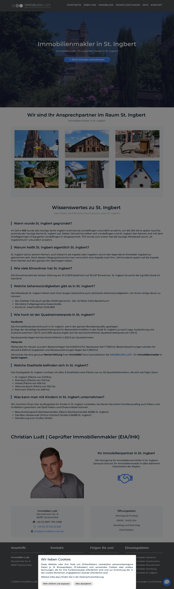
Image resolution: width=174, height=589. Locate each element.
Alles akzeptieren (83, 584)
